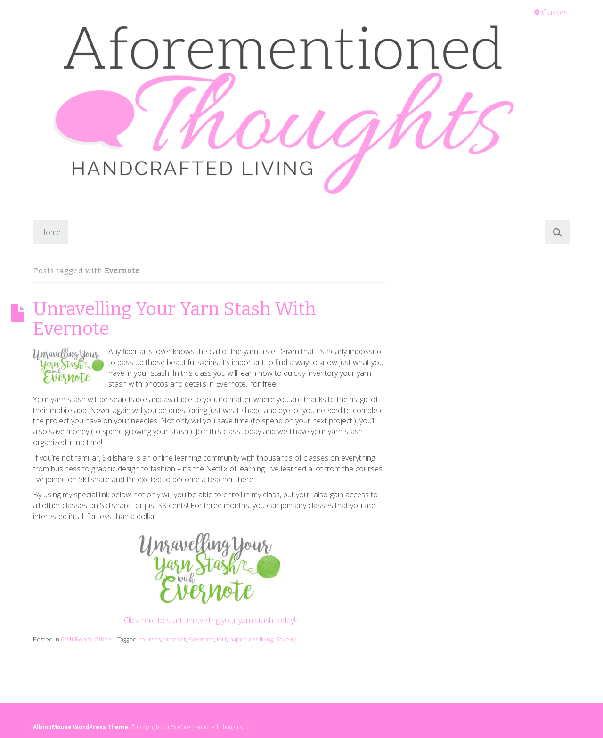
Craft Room (76, 639)
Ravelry (286, 639)
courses (149, 639)
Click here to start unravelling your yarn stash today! (209, 620)
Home (50, 232)
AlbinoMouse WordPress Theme (80, 727)
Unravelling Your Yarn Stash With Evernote (174, 319)
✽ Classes (551, 12)
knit (222, 639)
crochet (174, 639)
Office (102, 639)
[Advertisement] (517, 326)
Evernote (201, 639)
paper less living (251, 639)
